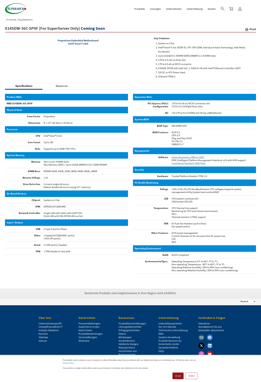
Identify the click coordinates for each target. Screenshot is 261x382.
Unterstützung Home (170, 322)
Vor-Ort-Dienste (167, 326)
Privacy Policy (68, 362)
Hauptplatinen (25, 19)
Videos (122, 333)
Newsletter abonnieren (211, 329)
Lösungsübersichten (130, 326)
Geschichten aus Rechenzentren (128, 352)
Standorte (204, 322)
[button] (250, 29)
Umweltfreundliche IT (51, 326)
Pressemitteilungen (89, 322)
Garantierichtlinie (168, 346)
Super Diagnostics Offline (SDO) (188, 156)
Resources (62, 85)
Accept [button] (178, 374)
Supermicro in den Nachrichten (89, 327)
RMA (160, 333)
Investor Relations (49, 329)
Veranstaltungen (88, 336)
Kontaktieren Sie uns (210, 326)
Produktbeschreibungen (132, 322)
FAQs (161, 350)
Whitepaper (125, 336)
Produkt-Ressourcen (170, 340)
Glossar (43, 340)
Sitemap (43, 336)
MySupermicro (127, 346)
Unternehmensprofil (50, 322)
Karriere (43, 333)
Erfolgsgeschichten (129, 329)
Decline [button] (191, 374)
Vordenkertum (127, 340)
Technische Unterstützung (173, 329)
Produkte (11, 19)
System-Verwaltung (169, 336)
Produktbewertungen (91, 333)
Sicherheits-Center (168, 343)
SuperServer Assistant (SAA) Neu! (188, 162)
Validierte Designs (128, 343)
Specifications (23, 85)
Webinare (84, 340)
